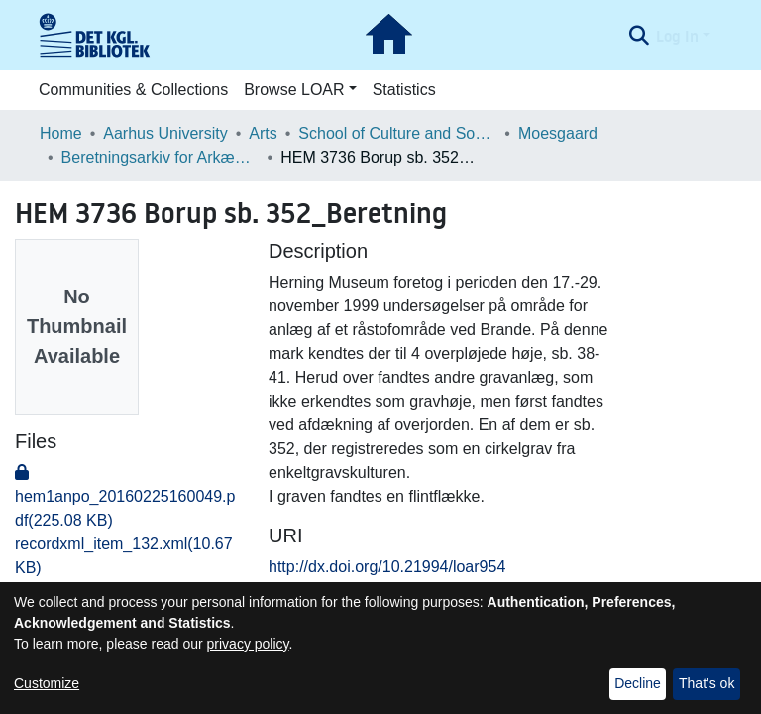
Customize (46, 683)
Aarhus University (165, 133)
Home (61, 133)
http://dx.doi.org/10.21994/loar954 (387, 566)
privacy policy (248, 644)
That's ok (706, 683)
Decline (637, 683)
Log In (677, 36)
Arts (262, 133)
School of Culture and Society (397, 133)
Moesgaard (558, 133)
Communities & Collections (133, 89)
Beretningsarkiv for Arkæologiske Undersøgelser (160, 157)
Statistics (404, 89)
